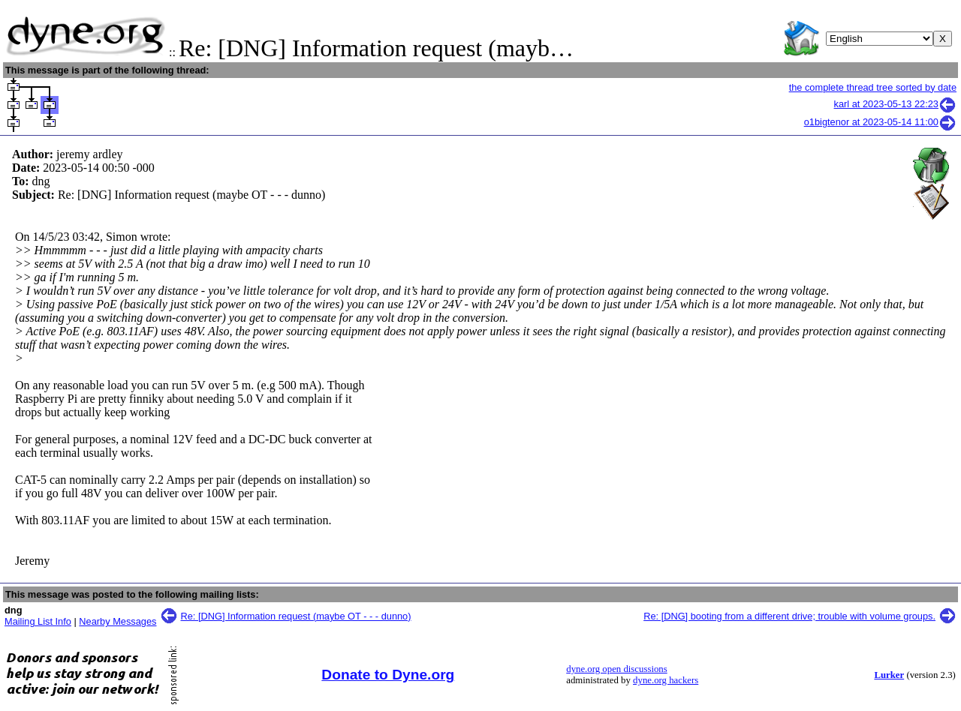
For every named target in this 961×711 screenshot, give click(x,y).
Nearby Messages (117, 621)
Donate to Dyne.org (387, 674)
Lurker (889, 675)
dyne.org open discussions (616, 669)
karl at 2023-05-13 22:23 (895, 104)
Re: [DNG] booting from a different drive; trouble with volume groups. (789, 616)
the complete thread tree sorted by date (872, 87)
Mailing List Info (38, 621)
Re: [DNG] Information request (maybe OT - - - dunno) (296, 616)
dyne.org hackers (665, 680)
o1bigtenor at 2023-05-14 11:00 (880, 122)
